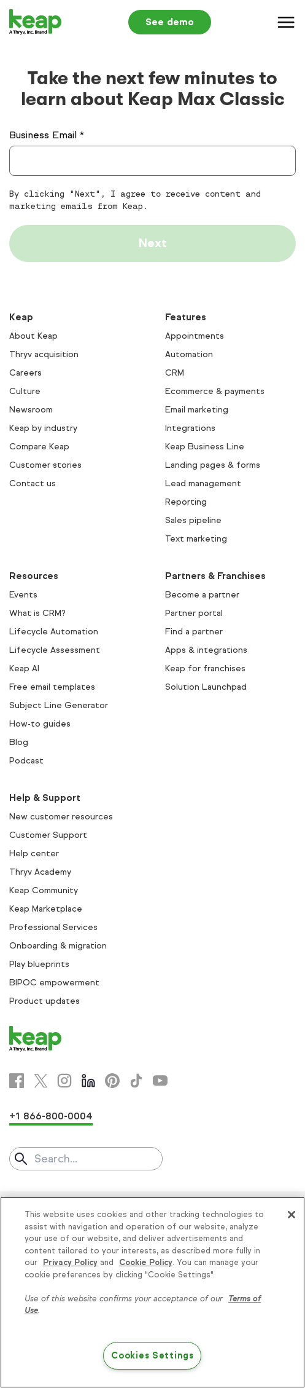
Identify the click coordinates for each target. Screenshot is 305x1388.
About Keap (33, 336)
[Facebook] (16, 1080)
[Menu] (286, 22)
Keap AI (24, 668)
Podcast (26, 760)
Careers (25, 373)
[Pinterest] (112, 1080)
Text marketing (196, 539)
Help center (34, 853)
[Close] (291, 1214)
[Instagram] (64, 1080)
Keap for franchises (205, 668)
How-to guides (40, 724)
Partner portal (194, 613)
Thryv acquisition (44, 354)
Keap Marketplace (45, 909)
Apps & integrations (206, 650)
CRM (174, 373)
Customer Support (48, 835)
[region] (152, 1292)
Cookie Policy (145, 1263)
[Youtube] (160, 1080)
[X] (40, 1080)
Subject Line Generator (58, 705)
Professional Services (53, 927)
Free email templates (52, 687)
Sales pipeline (193, 520)
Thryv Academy (40, 872)
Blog (18, 742)
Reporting (186, 502)
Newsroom (31, 409)
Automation (189, 354)
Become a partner (202, 595)
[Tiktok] (136, 1080)
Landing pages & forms (212, 465)
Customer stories (45, 465)
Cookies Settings (152, 1355)
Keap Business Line (204, 446)
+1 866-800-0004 (51, 1116)
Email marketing (196, 409)
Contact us (32, 483)
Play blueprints (39, 964)
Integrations (190, 428)
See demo (169, 22)
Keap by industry (43, 428)
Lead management (203, 483)
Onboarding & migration (58, 945)
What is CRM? (37, 613)
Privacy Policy (70, 1263)
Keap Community (43, 890)
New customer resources (61, 816)
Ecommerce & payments (214, 391)
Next (152, 243)
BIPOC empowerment (54, 982)
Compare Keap (39, 446)
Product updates (44, 1001)
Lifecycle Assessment (54, 650)
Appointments (194, 336)
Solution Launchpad (206, 687)
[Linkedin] (88, 1080)
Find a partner (194, 631)
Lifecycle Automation (53, 631)
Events (23, 595)
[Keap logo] (35, 22)
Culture (25, 391)
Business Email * (46, 135)
